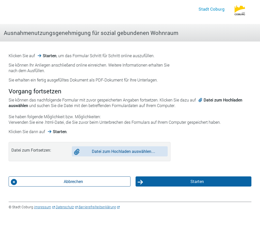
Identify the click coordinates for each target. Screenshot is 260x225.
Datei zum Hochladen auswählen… (123, 151)
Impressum (42, 206)
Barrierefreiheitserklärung (97, 206)
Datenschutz (65, 206)
